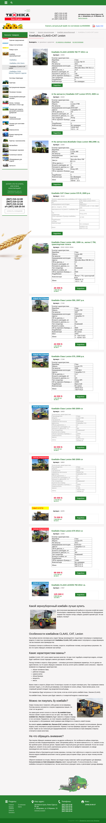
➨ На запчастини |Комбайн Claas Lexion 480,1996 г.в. (76, 142)
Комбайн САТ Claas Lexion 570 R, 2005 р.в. (71, 193)
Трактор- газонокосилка (17, 141)
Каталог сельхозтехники (46, 32)
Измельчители (14, 130)
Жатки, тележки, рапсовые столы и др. (16, 103)
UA (25, 10)
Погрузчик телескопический (15, 118)
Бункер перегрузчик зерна (15, 135)
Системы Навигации (16, 78)
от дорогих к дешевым (63, 42)
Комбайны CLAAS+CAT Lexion (88, 32)
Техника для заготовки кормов (16, 124)
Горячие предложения (16, 40)
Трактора (12, 83)
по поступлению (77, 42)
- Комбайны (13, 60)
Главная (32, 32)
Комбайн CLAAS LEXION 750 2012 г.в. (69, 585)
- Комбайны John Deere (16, 63)
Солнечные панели (15, 155)
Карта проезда (82, 18)
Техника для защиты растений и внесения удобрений (16, 110)
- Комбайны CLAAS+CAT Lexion (17, 67)
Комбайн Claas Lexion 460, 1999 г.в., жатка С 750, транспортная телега (74, 243)
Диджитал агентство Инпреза (89, 820)
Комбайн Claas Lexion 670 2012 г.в (67, 531)
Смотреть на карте (39, 810)
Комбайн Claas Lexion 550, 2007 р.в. (68, 300)
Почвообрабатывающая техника (17, 97)
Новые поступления (16, 45)
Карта (20, 806)
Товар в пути (13, 49)
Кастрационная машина (17, 87)
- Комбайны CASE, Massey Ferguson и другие (17, 72)
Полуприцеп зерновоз (16, 150)
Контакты (11, 812)
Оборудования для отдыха (15, 160)
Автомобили (13, 145)
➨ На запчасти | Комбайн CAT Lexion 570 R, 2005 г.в (75, 94)
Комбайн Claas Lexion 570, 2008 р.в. (68, 356)
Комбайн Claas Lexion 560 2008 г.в (67, 459)
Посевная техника (15, 92)
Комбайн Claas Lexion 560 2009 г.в (67, 409)
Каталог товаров (11, 807)
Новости (11, 810)
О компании (21, 804)
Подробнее (57, 85)
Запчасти (12, 166)
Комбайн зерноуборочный (66, 32)
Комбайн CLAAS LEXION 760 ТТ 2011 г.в (70, 52)
